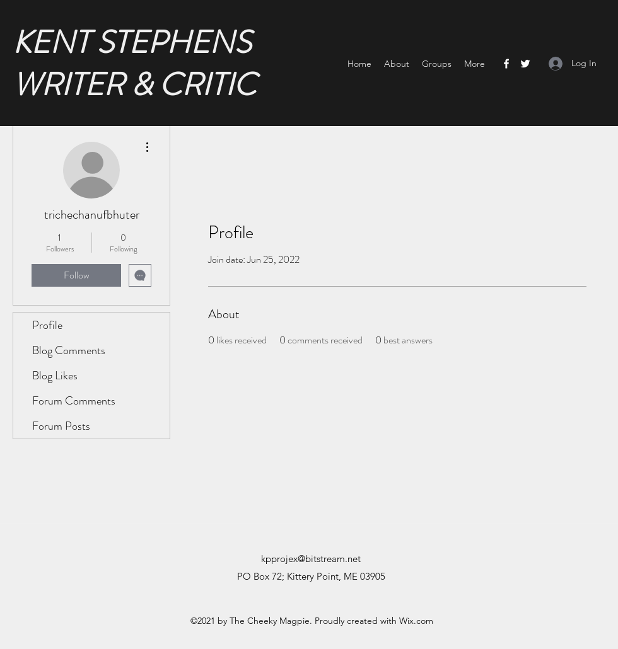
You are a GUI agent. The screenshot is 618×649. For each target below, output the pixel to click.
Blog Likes (55, 375)
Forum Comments (73, 401)
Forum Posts (61, 426)
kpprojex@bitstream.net (311, 559)
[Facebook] (506, 63)
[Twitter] (525, 63)
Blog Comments (68, 350)
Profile (47, 325)
